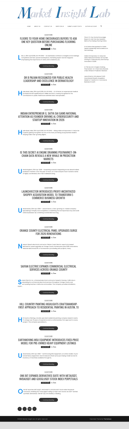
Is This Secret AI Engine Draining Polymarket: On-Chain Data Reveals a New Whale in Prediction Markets (48, 155)
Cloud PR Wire (48, 35)
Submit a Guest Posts (75, 26)
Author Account (91, 26)
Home (29, 26)
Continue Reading (48, 66)
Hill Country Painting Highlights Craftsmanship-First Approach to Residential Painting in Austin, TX (48, 307)
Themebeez (107, 426)
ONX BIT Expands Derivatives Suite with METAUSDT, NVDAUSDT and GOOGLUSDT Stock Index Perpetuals (48, 384)
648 (29, 416)
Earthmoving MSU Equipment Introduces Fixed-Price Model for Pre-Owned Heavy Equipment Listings (48, 346)
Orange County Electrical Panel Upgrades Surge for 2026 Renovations (48, 232)
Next (34, 416)
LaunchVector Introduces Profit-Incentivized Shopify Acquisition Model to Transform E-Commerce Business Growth (48, 194)
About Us (37, 26)
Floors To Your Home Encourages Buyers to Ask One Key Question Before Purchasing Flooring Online (48, 41)
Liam (54, 49)
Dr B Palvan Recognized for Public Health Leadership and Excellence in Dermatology (48, 79)
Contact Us (48, 26)
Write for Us (60, 26)
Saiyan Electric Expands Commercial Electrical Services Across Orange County (48, 268)
